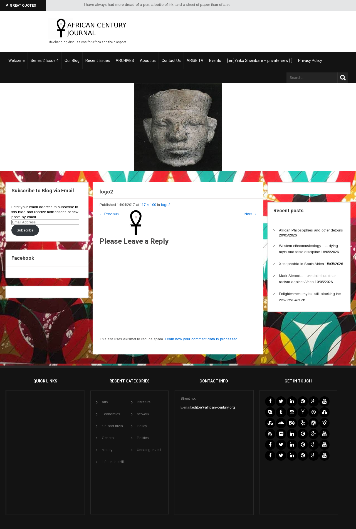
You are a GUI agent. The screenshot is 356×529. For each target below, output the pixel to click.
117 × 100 (148, 205)
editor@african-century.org (213, 407)
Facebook (22, 258)
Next (250, 214)
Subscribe (25, 230)
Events (215, 60)
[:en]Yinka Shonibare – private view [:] (259, 60)
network (143, 414)
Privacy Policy (310, 60)
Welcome (16, 60)
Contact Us (171, 60)
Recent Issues (97, 60)
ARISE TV (195, 60)
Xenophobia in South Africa (301, 264)
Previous (109, 214)
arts (105, 402)
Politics (143, 438)
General (108, 438)
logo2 (165, 205)
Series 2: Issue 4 (45, 60)
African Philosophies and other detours (311, 230)
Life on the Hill (113, 462)
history (107, 450)
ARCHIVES (125, 60)
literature (143, 402)
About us (148, 60)
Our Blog (72, 60)
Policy (142, 426)
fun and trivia (112, 426)
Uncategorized (149, 450)
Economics (111, 414)
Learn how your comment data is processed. (201, 339)
